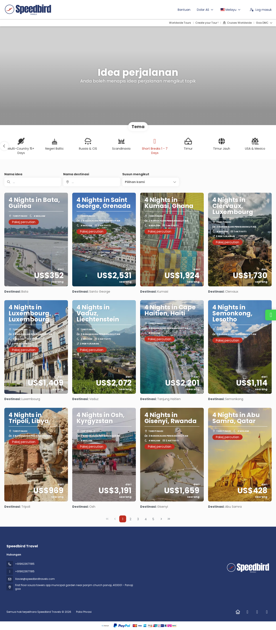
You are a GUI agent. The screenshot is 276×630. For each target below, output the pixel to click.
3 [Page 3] (138, 519)
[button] (4, 146)
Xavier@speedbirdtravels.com (35, 579)
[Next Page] (161, 518)
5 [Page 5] (153, 519)
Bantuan (184, 10)
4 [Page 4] (146, 519)
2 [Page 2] (130, 519)
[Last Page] (168, 518)
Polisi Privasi (84, 612)
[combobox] (91, 182)
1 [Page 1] (122, 519)
